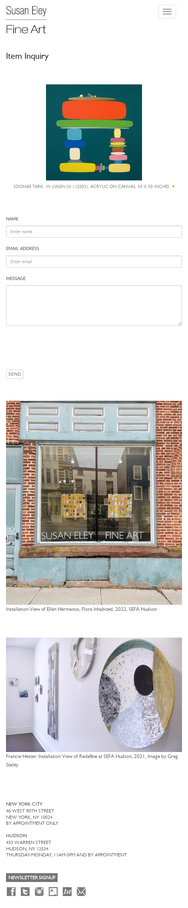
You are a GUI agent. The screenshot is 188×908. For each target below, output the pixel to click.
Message (16, 278)
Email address (22, 248)
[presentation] (67, 347)
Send (14, 374)
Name (12, 219)
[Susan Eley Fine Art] (30, 17)
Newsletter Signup (31, 877)
